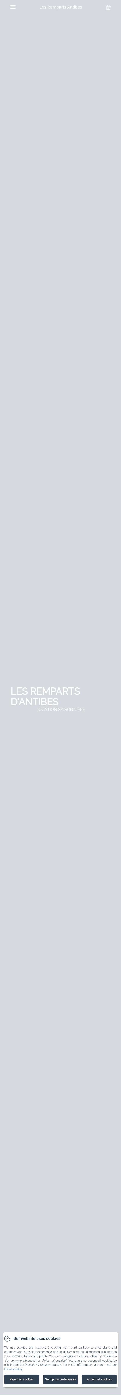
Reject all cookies (22, 1379)
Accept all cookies (99, 1379)
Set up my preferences (60, 1379)
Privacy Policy (13, 1369)
